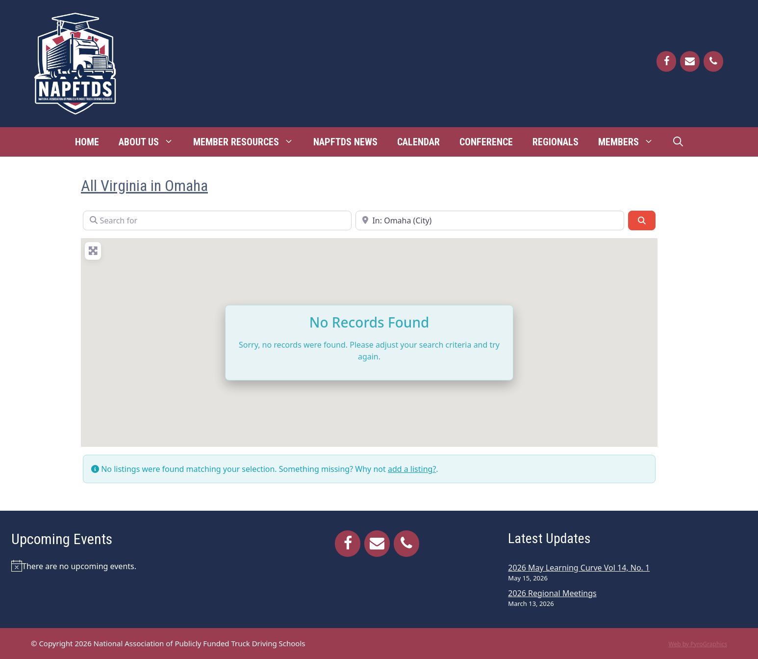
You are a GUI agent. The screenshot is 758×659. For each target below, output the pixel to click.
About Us (151, 142)
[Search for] (217, 220)
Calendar (418, 142)
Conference (486, 142)
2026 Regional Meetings (552, 593)
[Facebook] (666, 61)
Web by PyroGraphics (697, 644)
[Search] (642, 220)
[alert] (130, 566)
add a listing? (412, 469)
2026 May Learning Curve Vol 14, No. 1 (579, 567)
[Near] (489, 220)
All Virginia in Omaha (144, 185)
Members (630, 142)
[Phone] (713, 61)
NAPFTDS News (345, 142)
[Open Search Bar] (678, 142)
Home (87, 142)
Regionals (555, 142)
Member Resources (248, 142)
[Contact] (690, 61)
